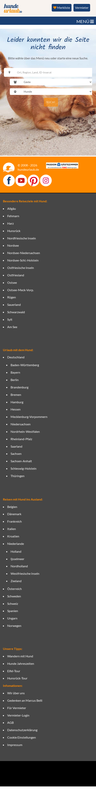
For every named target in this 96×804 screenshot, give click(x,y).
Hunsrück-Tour (17, 678)
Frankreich (14, 521)
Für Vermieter (16, 708)
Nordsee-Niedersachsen (23, 253)
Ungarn (12, 618)
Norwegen (14, 625)
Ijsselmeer (17, 559)
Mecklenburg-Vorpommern (29, 417)
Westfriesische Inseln (25, 573)
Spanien (12, 611)
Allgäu (11, 208)
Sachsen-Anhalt (21, 461)
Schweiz (12, 603)
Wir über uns (16, 693)
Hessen (16, 409)
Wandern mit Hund (20, 656)
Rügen (11, 297)
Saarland (16, 446)
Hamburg (17, 402)
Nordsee (13, 245)
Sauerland (14, 304)
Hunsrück (13, 231)
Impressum (14, 745)
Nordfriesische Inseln (21, 238)
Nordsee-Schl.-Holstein (23, 260)
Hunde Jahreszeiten (20, 663)
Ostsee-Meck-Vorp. (20, 290)
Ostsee (12, 282)
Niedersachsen (21, 424)
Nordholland (19, 566)
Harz (10, 223)
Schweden (14, 596)
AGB (10, 722)
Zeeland (16, 581)
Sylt (9, 319)
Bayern (15, 372)
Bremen (16, 394)
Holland (16, 551)
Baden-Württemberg (25, 365)
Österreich (14, 589)
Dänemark (14, 514)
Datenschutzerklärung (22, 730)
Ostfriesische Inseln (20, 267)
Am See (12, 327)
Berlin (15, 380)
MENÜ (85, 21)
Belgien (12, 507)
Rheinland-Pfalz (21, 439)
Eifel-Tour (13, 671)
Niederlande (15, 543)
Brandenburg (19, 387)
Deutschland (15, 357)
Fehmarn (13, 216)
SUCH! (50, 102)
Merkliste (61, 7)
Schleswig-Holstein (23, 468)
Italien (11, 529)
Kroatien (13, 536)
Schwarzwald (16, 312)
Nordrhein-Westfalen (25, 431)
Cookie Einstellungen (21, 737)
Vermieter (82, 7)
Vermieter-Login (18, 715)
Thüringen (17, 476)
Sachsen (16, 453)
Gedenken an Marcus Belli (24, 700)
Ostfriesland (15, 275)
